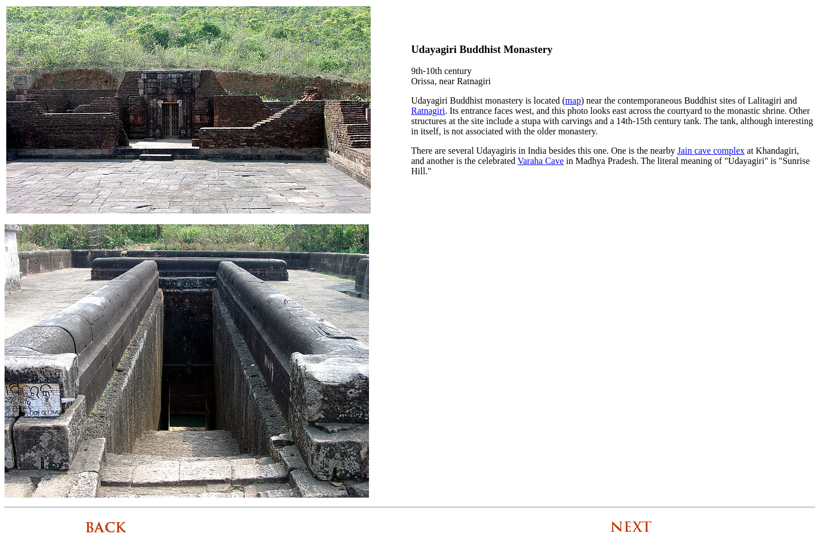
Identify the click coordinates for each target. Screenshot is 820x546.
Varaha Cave (541, 161)
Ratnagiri (428, 111)
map (573, 100)
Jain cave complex (710, 150)
